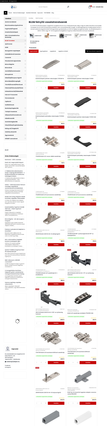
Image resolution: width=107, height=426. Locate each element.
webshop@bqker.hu (9, 397)
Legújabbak (53, 51)
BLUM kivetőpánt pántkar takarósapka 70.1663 (56, 83)
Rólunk (10, 13)
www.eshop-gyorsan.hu (56, 424)
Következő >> (73, 334)
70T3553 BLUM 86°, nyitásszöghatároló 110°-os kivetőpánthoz (56, 174)
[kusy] (33, 95)
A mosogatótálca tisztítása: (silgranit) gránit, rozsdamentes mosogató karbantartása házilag (14, 272)
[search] (68, 7)
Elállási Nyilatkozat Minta (37, 395)
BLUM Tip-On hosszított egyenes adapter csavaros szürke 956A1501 (56, 268)
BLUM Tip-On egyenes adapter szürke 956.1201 (74, 267)
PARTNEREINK (47, 13)
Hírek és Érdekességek (19, 13)
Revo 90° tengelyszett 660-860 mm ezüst (18, 304)
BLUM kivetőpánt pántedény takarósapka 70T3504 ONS (56, 128)
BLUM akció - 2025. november (13, 159)
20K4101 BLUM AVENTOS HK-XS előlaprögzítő (37, 173)
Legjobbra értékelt (63, 51)
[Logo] (13, 6)
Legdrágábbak (44, 51)
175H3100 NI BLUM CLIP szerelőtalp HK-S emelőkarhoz (74, 173)
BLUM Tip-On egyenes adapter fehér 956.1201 (92, 267)
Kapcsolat (40, 13)
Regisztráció (14, 1)
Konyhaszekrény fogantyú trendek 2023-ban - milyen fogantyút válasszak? (14, 208)
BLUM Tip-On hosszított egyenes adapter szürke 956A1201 (65, 315)
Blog (53, 13)
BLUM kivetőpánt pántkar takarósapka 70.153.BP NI (37, 83)
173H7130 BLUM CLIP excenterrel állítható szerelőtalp (73, 220)
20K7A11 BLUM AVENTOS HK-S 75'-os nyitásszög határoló (93, 174)
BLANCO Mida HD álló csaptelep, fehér (18, 319)
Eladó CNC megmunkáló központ (14, 162)
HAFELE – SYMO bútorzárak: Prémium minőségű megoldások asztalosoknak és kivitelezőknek (15, 186)
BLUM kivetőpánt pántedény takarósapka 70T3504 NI (74, 83)
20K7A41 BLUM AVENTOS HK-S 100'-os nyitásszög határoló (37, 220)
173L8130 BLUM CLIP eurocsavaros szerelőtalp (93, 128)
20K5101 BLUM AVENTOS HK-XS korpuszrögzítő (37, 266)
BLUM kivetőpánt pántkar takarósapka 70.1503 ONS (93, 83)
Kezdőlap (31, 18)
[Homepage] (5, 12)
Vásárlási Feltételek (31, 13)
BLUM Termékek (39, 18)
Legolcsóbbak (33, 51)
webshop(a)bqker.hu (13, 361)
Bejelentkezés (4, 1)
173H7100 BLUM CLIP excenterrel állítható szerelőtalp (92, 220)
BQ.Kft (6, 150)
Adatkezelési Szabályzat (37, 393)
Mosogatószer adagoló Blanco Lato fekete (19, 335)
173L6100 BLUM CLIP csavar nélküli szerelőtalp (37, 128)
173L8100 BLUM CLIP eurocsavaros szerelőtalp (75, 128)
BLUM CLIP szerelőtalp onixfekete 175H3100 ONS (55, 220)
